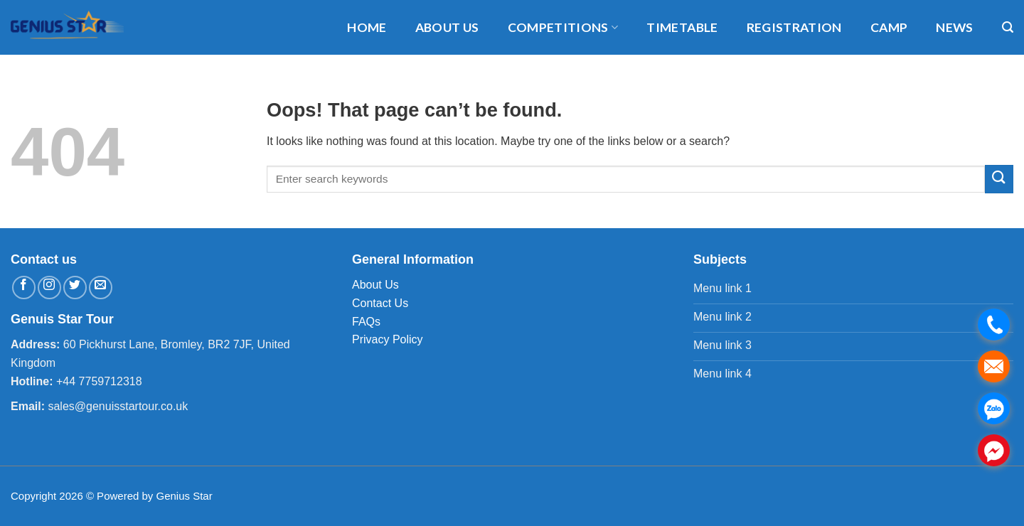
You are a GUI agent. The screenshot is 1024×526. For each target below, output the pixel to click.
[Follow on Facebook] (24, 287)
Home (366, 27)
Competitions (563, 27)
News (954, 27)
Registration (794, 27)
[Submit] (999, 179)
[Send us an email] (100, 287)
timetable (682, 27)
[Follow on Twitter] (75, 287)
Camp (888, 27)
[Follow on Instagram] (49, 287)
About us (447, 27)
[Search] (1007, 27)
